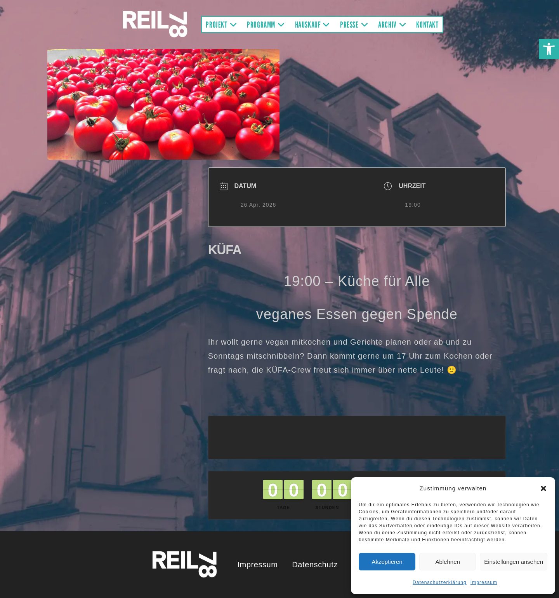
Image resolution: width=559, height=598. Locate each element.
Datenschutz (315, 564)
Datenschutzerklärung (440, 582)
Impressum (483, 582)
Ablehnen (447, 561)
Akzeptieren (387, 561)
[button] (549, 49)
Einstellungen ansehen (513, 561)
